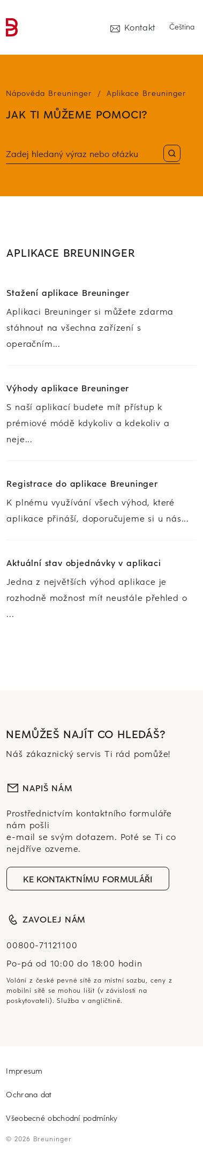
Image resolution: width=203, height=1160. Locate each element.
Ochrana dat (28, 1094)
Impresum (24, 1071)
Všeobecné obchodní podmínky (61, 1118)
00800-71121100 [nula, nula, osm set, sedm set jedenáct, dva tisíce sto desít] (41, 944)
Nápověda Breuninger (49, 93)
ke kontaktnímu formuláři (87, 878)
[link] (12, 27)
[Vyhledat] (93, 154)
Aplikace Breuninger (146, 93)
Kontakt (133, 27)
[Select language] (183, 26)
